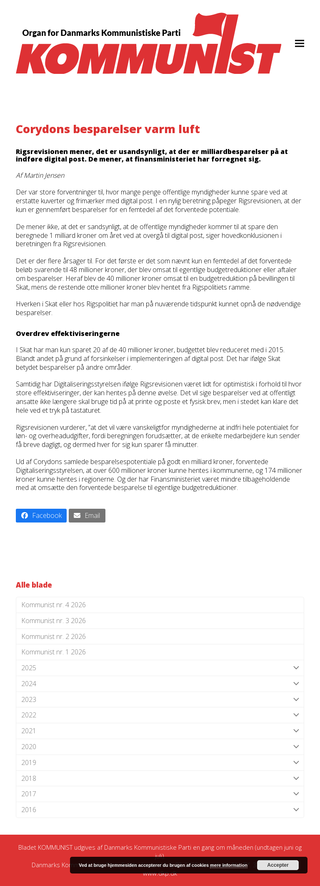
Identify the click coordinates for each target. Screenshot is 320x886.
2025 (159, 668)
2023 (159, 699)
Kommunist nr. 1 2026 (53, 651)
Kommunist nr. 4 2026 (53, 604)
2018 (159, 778)
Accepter (277, 865)
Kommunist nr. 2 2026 (53, 636)
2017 (159, 794)
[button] (299, 43)
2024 (159, 684)
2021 (159, 731)
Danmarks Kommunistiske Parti (147, 847)
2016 (159, 810)
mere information (229, 865)
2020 (159, 747)
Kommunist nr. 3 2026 (53, 620)
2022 (159, 715)
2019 (159, 762)
